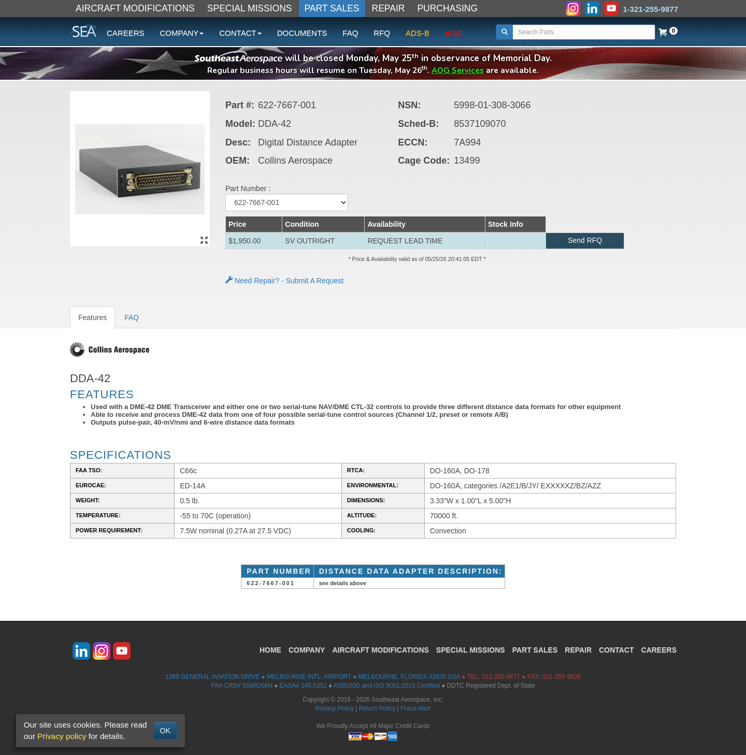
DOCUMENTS (302, 32)
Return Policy (377, 708)
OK (165, 731)
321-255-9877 (501, 676)
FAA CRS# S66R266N (241, 685)
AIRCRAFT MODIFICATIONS (135, 8)
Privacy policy (61, 736)
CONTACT (616, 649)
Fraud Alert (415, 708)
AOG (453, 32)
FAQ (350, 32)
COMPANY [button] (182, 32)
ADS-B (417, 32)
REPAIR (388, 8)
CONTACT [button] (240, 32)
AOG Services (458, 70)
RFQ (382, 32)
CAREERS (126, 32)
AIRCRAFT (380, 649)
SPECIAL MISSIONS (249, 8)
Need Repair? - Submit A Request (284, 281)
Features (92, 317)
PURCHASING (447, 8)
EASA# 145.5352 (303, 685)
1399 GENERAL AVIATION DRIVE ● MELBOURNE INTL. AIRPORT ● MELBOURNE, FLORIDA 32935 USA (312, 676)
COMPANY (307, 649)
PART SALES (332, 8)
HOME (270, 649)
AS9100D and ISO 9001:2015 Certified (387, 685)
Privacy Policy (334, 708)
